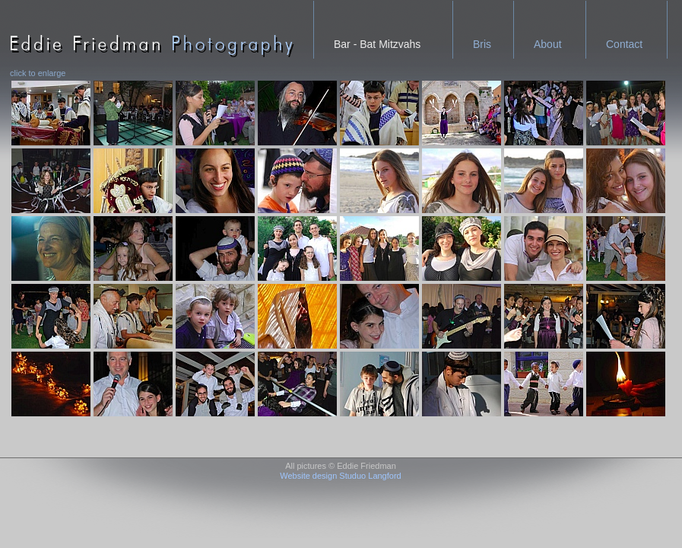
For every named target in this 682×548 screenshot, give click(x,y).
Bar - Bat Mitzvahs (377, 44)
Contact (624, 44)
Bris (482, 44)
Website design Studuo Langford (340, 475)
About (548, 44)
